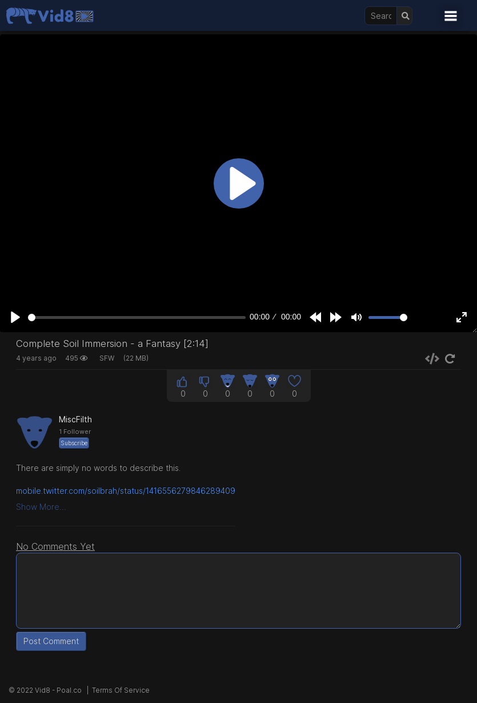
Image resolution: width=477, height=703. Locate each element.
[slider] (137, 317)
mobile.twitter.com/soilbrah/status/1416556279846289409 (125, 491)
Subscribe (74, 443)
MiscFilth (75, 419)
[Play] (15, 317)
